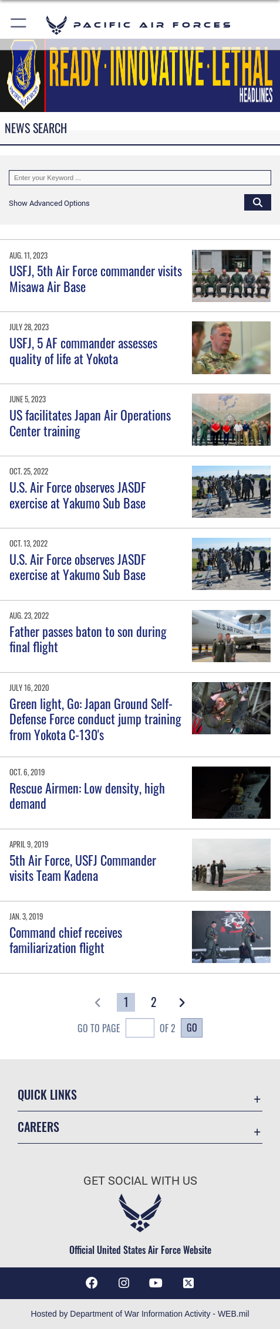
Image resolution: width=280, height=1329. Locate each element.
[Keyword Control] (140, 177)
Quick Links (47, 1094)
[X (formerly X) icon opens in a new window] (188, 1283)
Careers (38, 1126)
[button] (19, 25)
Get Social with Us (140, 1181)
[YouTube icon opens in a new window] (156, 1283)
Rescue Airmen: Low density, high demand (87, 795)
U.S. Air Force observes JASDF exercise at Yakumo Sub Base (77, 494)
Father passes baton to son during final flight (88, 639)
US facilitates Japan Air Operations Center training (90, 422)
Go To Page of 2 (126, 1029)
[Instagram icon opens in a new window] (124, 1283)
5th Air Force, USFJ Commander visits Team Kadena (82, 867)
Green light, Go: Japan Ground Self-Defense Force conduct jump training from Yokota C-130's (95, 719)
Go (192, 1027)
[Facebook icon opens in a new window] (91, 1283)
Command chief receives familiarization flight (65, 940)
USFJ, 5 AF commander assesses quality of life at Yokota (83, 350)
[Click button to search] (257, 201)
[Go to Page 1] (126, 1002)
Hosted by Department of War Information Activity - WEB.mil (140, 1313)
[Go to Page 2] (154, 1002)
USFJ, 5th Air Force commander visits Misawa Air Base (95, 278)
